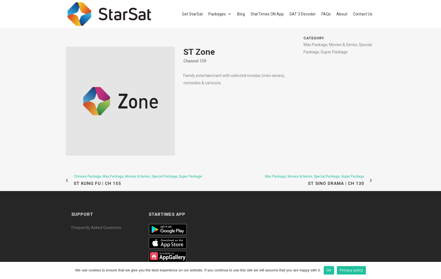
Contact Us (362, 14)
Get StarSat (192, 14)
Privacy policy (351, 270)
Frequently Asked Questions (96, 227)
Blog (241, 14)
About (341, 14)
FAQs (326, 14)
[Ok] (434, 270)
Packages (217, 14)
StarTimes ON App (267, 14)
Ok (329, 270)
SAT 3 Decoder (302, 14)
